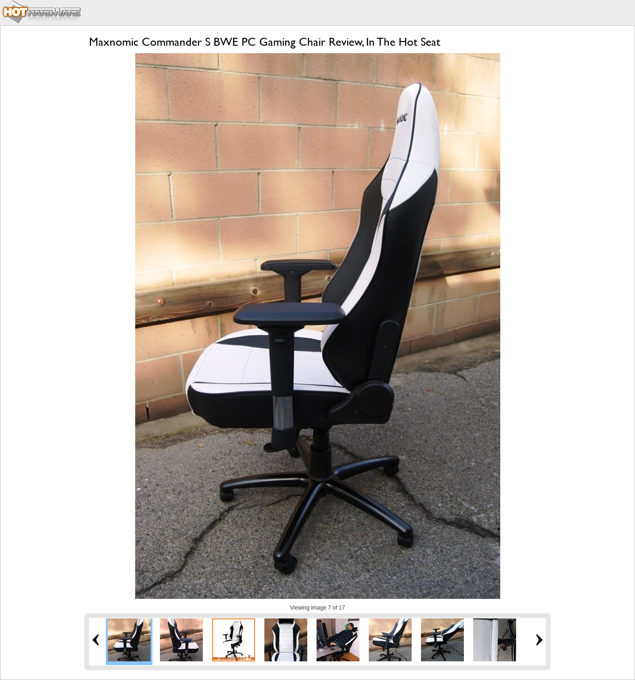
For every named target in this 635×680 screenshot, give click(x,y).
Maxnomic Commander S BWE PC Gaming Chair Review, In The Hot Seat (264, 42)
